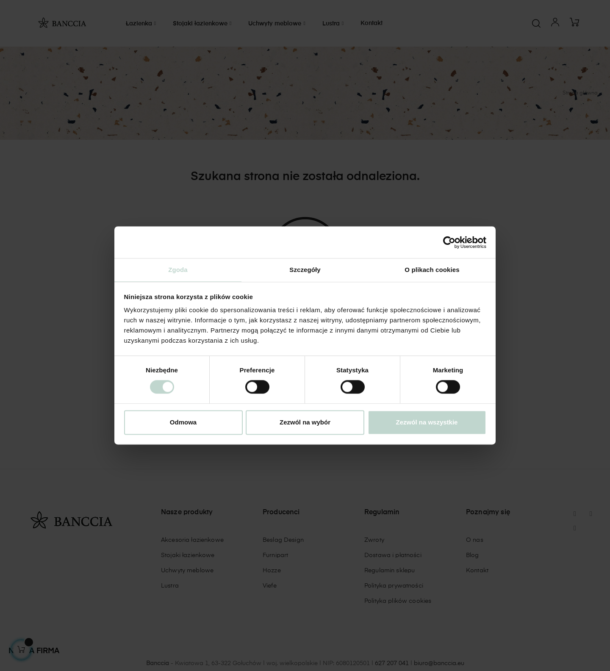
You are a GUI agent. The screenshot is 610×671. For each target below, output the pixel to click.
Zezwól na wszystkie (427, 422)
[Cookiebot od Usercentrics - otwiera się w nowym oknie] (449, 242)
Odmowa (183, 422)
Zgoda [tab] (178, 269)
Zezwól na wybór (305, 422)
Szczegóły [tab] (304, 269)
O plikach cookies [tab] (432, 269)
